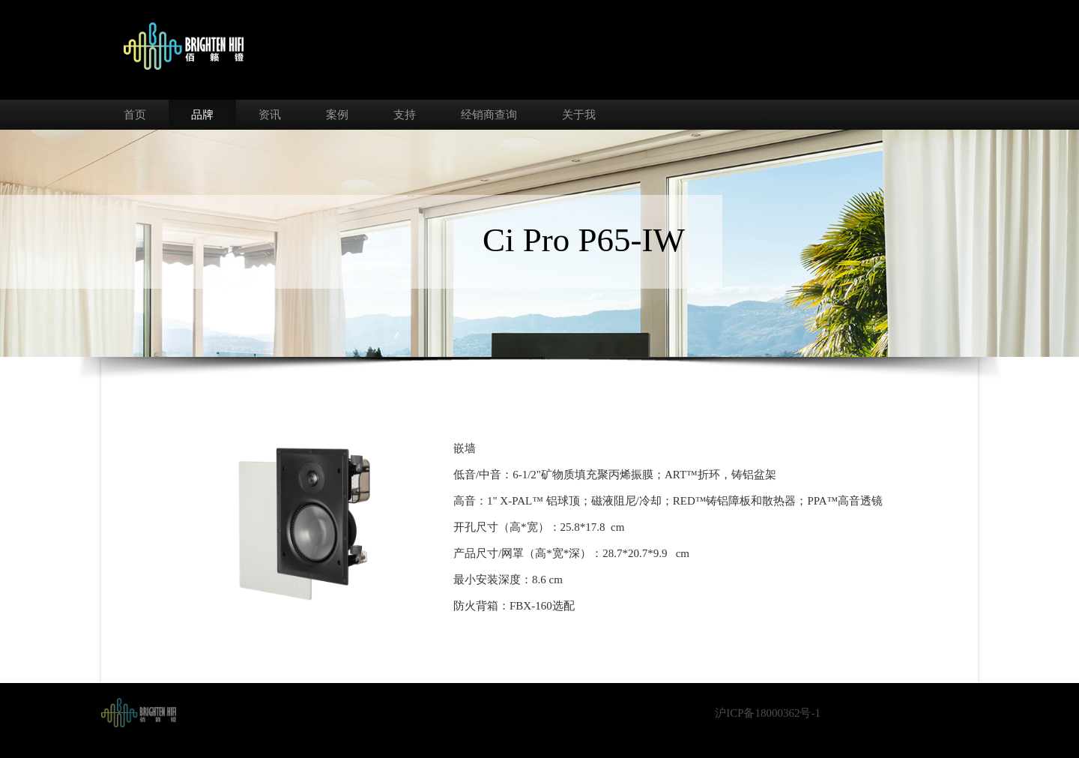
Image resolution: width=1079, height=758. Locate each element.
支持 (404, 115)
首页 (135, 115)
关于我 (579, 115)
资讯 (270, 115)
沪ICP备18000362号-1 (767, 713)
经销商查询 (489, 115)
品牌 (202, 115)
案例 (337, 115)
